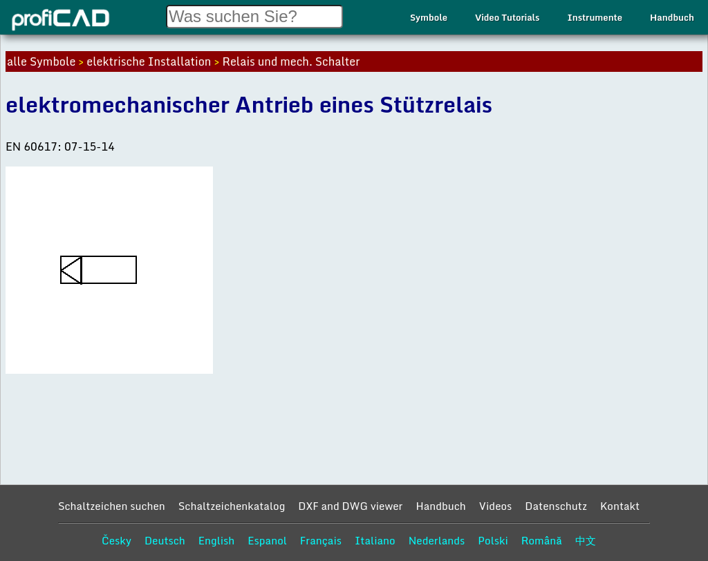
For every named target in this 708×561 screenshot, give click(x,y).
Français (321, 540)
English (216, 540)
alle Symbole (41, 61)
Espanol (267, 540)
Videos (495, 505)
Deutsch (165, 540)
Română (541, 540)
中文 (585, 540)
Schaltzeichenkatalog (232, 505)
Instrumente (594, 17)
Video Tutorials (507, 17)
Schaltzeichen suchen (111, 505)
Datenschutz (556, 505)
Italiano (375, 540)
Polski (492, 540)
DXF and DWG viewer (350, 505)
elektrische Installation (148, 61)
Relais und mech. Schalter (291, 61)
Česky (116, 540)
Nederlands (437, 540)
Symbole (428, 17)
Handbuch (672, 17)
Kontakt (620, 505)
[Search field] (254, 16)
